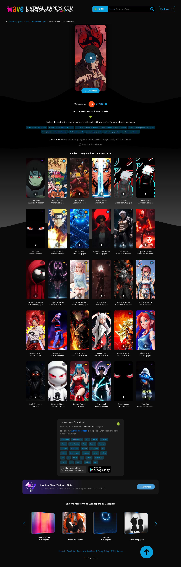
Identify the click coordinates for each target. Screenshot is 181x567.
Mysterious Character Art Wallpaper (101, 252)
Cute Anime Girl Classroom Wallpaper (79, 303)
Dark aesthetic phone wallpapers (141, 127)
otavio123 (97, 104)
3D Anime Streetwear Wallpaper (123, 201)
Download (90, 91)
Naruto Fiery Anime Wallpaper (57, 252)
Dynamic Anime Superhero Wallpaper (123, 303)
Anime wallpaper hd (112, 132)
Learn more (145, 486)
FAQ (113, 551)
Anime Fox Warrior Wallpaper (101, 354)
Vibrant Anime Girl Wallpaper (145, 354)
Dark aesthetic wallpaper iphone (114, 127)
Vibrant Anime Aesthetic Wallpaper (145, 201)
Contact (61, 551)
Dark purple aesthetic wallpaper (54, 132)
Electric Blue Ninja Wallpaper (79, 252)
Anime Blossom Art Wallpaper (145, 303)
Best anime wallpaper (131, 132)
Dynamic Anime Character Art (35, 354)
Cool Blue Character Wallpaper (145, 405)
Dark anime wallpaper (36, 21)
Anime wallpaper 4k (93, 132)
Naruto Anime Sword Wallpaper (101, 201)
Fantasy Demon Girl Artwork (79, 405)
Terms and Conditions (86, 551)
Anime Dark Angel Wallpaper (101, 405)
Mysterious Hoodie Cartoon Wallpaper (35, 303)
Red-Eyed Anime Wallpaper (35, 252)
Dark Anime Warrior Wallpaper (123, 252)
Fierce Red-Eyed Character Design (58, 405)
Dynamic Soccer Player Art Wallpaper (145, 252)
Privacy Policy (103, 551)
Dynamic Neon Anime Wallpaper (57, 354)
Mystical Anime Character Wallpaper (58, 303)
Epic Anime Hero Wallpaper (101, 303)
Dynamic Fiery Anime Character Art (79, 354)
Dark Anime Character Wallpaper (36, 201)
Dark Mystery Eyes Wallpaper (123, 405)
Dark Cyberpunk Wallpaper (35, 405)
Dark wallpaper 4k (77, 132)
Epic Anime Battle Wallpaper (79, 201)
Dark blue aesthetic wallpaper (87, 127)
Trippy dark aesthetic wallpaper (61, 127)
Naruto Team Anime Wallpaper (57, 201)
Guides (120, 551)
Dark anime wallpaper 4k (36, 127)
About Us (71, 551)
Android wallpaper (78, 430)
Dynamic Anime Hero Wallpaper (123, 354)
